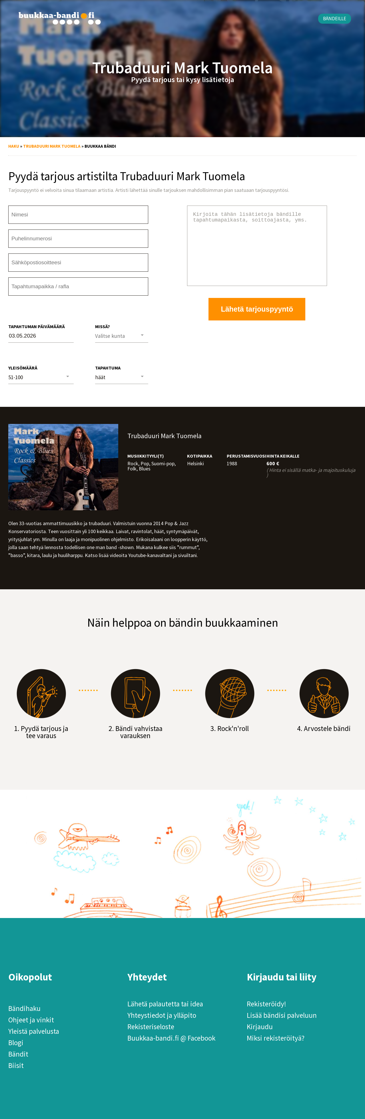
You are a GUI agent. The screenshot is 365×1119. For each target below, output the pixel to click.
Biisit (16, 1065)
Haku (13, 146)
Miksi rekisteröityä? (275, 1038)
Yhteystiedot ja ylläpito (161, 1015)
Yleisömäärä (22, 367)
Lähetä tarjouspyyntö (257, 323)
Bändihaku (24, 1008)
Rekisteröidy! (266, 1003)
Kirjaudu (260, 1026)
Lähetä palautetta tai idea (165, 1003)
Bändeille (334, 18)
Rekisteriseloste (150, 1026)
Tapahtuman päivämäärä (36, 326)
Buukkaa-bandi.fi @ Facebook (171, 1038)
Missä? (102, 326)
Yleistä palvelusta (33, 1031)
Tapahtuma (108, 367)
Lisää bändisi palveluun (282, 1015)
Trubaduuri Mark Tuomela (52, 146)
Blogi (15, 1042)
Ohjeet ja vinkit (31, 1019)
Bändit (18, 1054)
